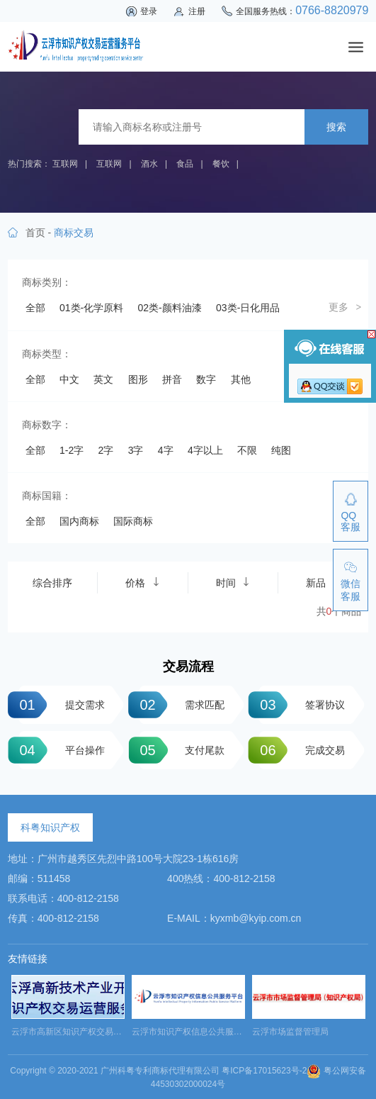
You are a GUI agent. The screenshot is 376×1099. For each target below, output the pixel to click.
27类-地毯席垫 (214, 481)
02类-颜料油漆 (170, 307)
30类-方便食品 (194, 506)
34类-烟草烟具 (184, 531)
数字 (206, 701)
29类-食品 (125, 506)
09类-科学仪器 (214, 357)
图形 (138, 701)
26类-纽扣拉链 (135, 481)
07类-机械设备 (57, 357)
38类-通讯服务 (214, 556)
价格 (142, 904)
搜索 (336, 127)
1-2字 (71, 772)
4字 (165, 772)
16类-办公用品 (272, 407)
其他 (241, 701)
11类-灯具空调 (135, 382)
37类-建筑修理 (135, 556)
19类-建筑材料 (214, 431)
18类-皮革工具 (135, 431)
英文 (103, 701)
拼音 (172, 701)
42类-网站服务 (57, 605)
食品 (184, 164)
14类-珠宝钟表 (135, 407)
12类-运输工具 (214, 382)
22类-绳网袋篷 (135, 456)
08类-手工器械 (135, 357)
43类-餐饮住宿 (135, 605)
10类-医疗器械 (57, 382)
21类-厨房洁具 (57, 456)
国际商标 (133, 843)
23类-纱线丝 (209, 456)
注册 (196, 11)
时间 (233, 904)
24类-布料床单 (282, 456)
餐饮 (220, 164)
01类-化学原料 (91, 307)
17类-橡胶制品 (57, 431)
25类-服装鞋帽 (57, 481)
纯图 (281, 772)
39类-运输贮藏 (57, 580)
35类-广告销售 (262, 531)
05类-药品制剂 (135, 332)
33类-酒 (120, 531)
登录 (148, 11)
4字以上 (205, 772)
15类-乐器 (204, 407)
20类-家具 (282, 431)
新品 (323, 904)
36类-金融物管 (57, 556)
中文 (69, 701)
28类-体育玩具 (57, 506)
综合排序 (52, 904)
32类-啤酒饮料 (57, 531)
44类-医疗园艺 (214, 605)
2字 (106, 772)
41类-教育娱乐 (214, 580)
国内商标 (79, 843)
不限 (247, 772)
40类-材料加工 (135, 580)
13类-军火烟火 (57, 407)
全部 (35, 307)
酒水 (149, 164)
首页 (35, 232)
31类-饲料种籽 (272, 506)
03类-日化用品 (248, 307)
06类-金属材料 (214, 332)
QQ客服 (350, 521)
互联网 (65, 164)
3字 (136, 772)
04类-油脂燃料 (57, 332)
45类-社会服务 (57, 630)
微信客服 (350, 590)
